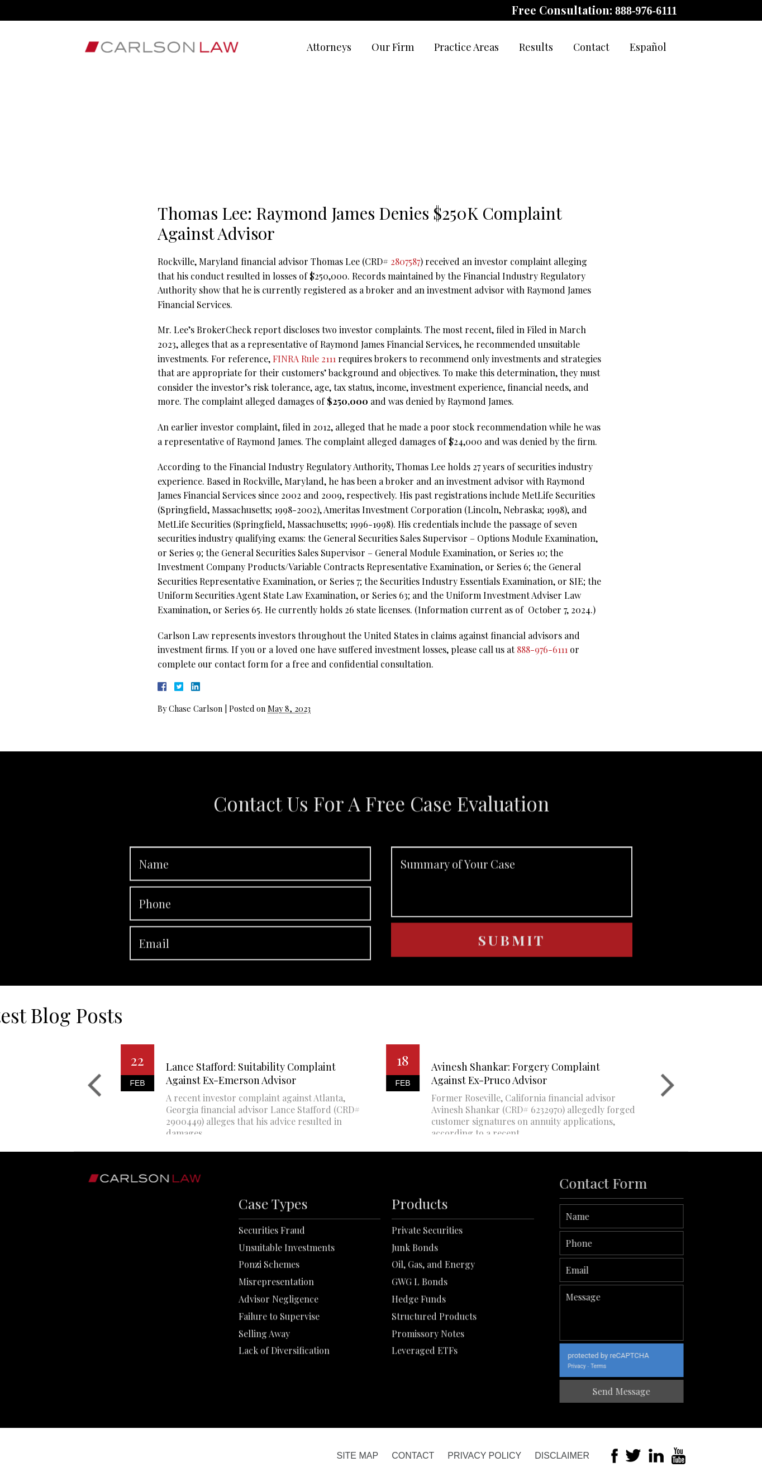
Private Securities (427, 1296)
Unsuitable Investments (287, 1313)
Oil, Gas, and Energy (433, 1331)
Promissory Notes (428, 1400)
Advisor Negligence (278, 1365)
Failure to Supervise (279, 1382)
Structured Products (434, 1382)
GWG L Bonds (419, 1348)
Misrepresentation (276, 1348)
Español (648, 47)
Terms (645, 1366)
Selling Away (264, 1400)
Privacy (623, 1366)
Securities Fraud (272, 1296)
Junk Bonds (415, 1313)
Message (668, 1313)
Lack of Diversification (284, 1417)
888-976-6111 (646, 10)
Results (536, 47)
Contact (591, 47)
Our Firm (393, 47)
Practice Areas (466, 47)
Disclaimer (562, 1455)
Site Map (357, 1455)
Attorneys (329, 47)
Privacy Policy (484, 1455)
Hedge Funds (419, 1365)
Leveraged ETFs (425, 1417)
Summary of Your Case (511, 926)
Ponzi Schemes (269, 1331)
